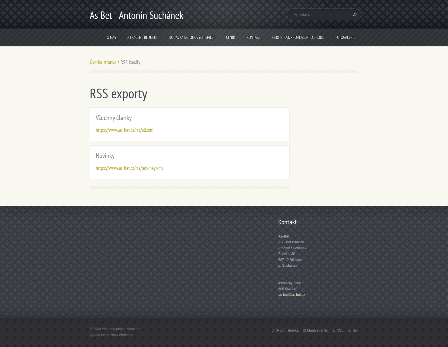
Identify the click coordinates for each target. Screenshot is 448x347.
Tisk (355, 330)
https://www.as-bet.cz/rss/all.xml (124, 130)
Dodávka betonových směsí (192, 37)
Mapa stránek (317, 330)
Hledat (354, 14)
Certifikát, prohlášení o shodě (298, 37)
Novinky (105, 155)
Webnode (126, 335)
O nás (111, 37)
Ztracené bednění (142, 37)
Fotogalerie (345, 37)
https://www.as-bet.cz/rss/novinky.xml (129, 168)
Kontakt (254, 37)
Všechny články (114, 117)
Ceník (230, 37)
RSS (340, 330)
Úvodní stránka (103, 62)
